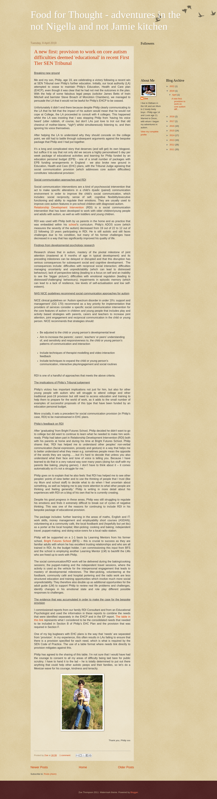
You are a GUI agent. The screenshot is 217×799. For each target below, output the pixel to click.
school (72, 224)
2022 (172, 86)
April (174, 94)
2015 (172, 130)
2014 (172, 135)
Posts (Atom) (50, 774)
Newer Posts (39, 767)
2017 (172, 121)
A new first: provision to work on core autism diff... (178, 103)
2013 (172, 140)
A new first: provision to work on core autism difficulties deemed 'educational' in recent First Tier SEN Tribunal (81, 57)
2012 (172, 144)
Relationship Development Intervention (59, 207)
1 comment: (66, 755)
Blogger (134, 792)
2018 (172, 116)
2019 (172, 91)
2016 (172, 126)
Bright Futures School (57, 541)
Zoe (146, 98)
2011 (172, 149)
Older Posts (126, 767)
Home (83, 767)
